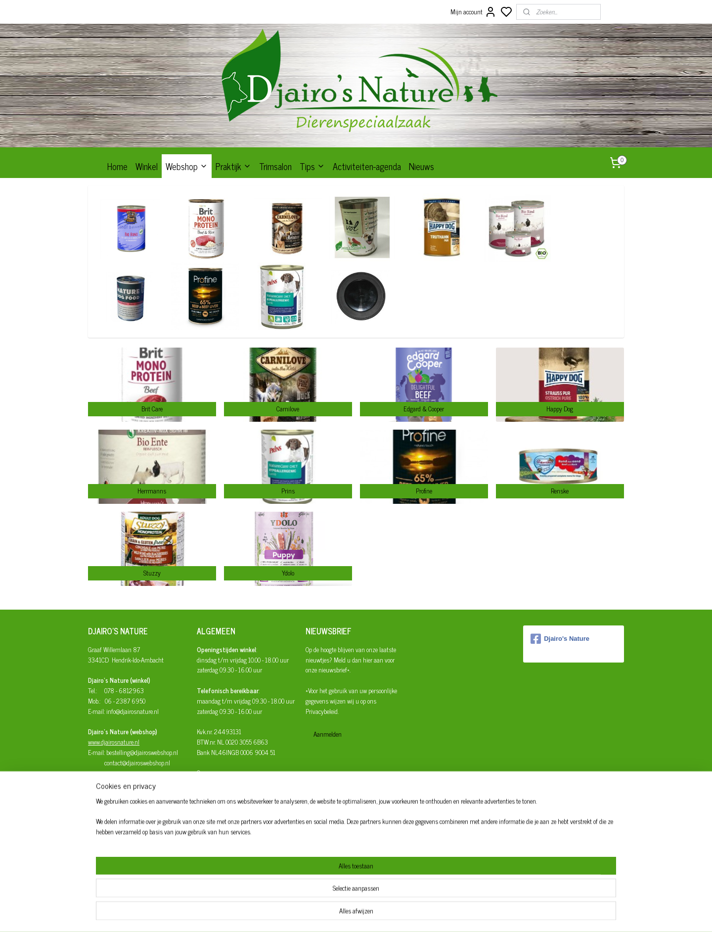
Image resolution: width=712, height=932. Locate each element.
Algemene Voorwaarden (225, 814)
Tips (312, 166)
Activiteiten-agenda (367, 166)
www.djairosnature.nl (113, 742)
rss (400, 913)
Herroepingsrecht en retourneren (236, 804)
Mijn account (473, 12)
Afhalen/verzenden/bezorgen (233, 793)
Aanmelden (327, 734)
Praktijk (233, 166)
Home (117, 166)
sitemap (386, 913)
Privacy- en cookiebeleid (225, 824)
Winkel (146, 166)
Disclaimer (210, 834)
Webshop (187, 166)
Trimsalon (275, 166)
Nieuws (421, 166)
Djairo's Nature (560, 639)
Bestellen (208, 783)
